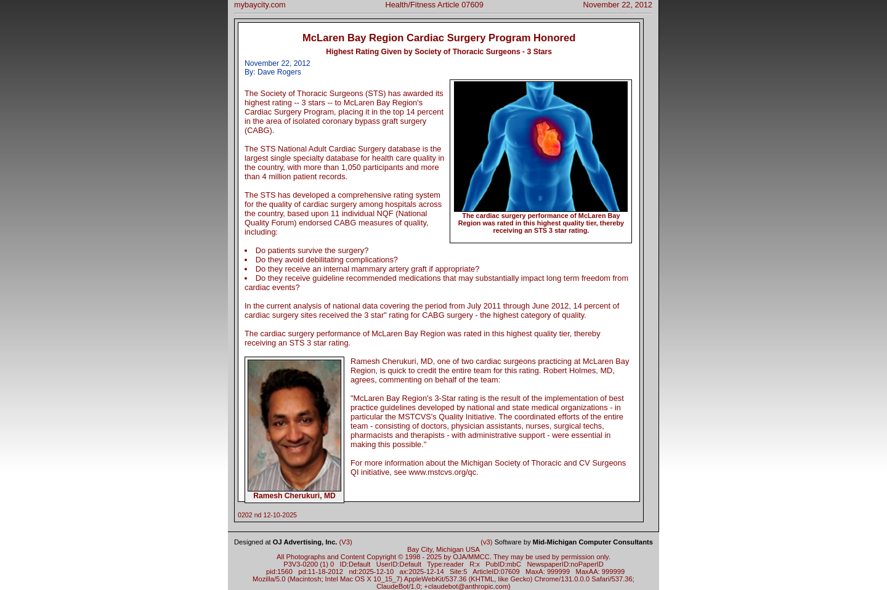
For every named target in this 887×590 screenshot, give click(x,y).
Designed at (285, 542)
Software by (574, 542)
